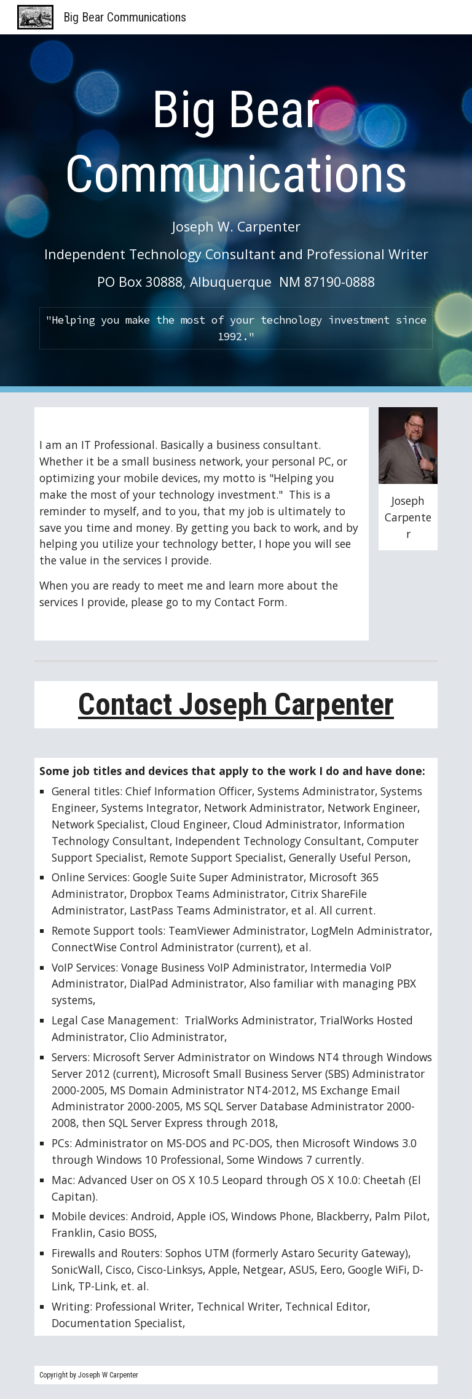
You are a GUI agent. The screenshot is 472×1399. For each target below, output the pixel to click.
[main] (235, 183)
